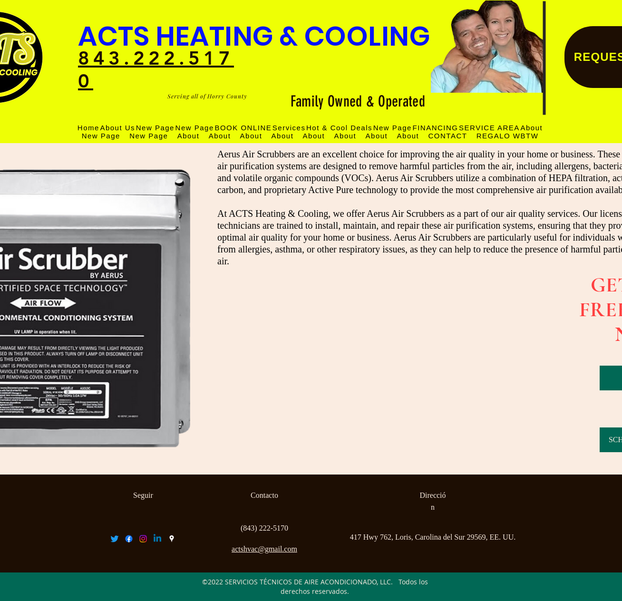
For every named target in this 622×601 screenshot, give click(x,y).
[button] (489, 128)
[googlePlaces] (171, 538)
